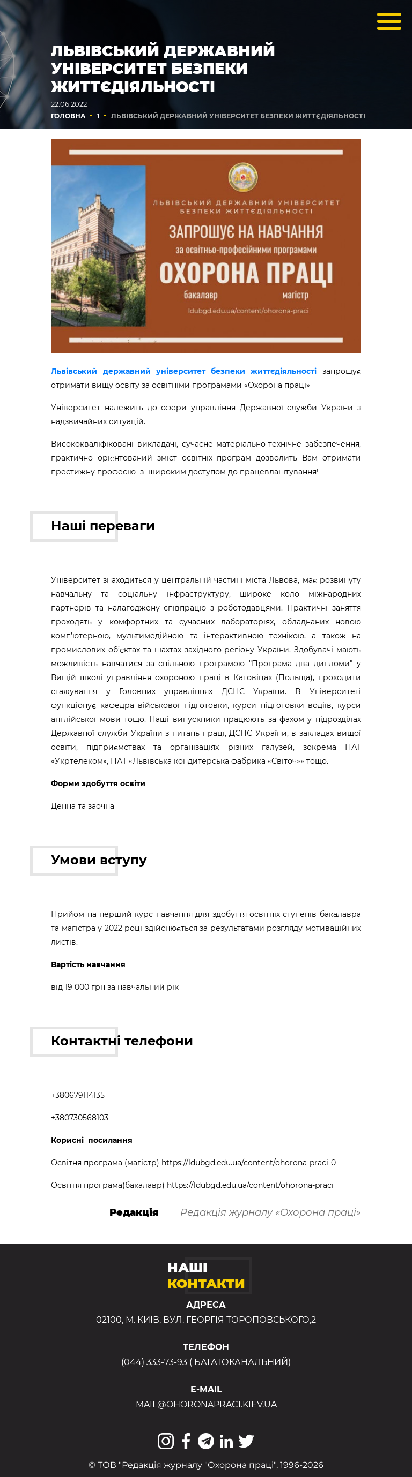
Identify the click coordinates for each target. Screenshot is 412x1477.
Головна (68, 116)
